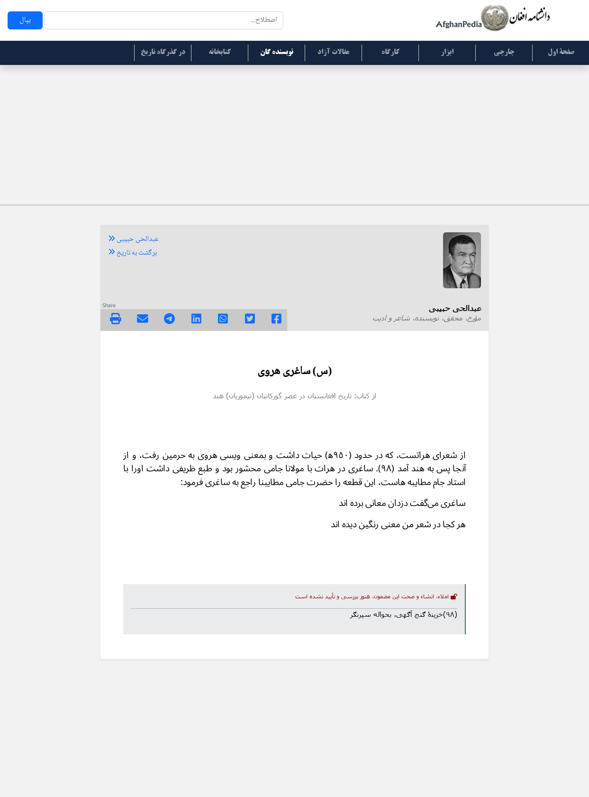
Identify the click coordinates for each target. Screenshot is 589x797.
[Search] (164, 20)
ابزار (447, 52)
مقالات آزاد (333, 52)
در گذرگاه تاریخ (163, 52)
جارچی (504, 52)
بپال (25, 20)
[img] (115, 318)
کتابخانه (219, 52)
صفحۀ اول (561, 52)
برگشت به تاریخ (132, 253)
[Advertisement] (294, 133)
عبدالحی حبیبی (133, 239)
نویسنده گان (276, 52)
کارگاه (390, 52)
